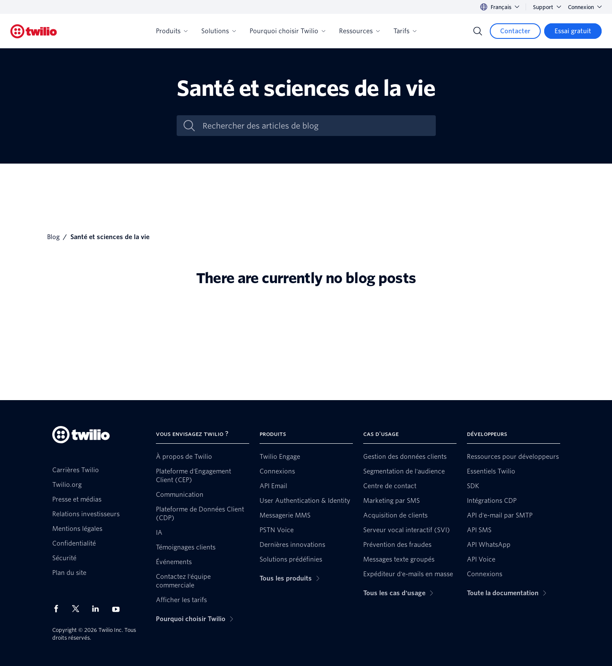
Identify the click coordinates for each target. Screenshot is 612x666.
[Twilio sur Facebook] (58, 608)
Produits (171, 31)
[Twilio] (33, 31)
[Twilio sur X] (78, 608)
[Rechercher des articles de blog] (315, 126)
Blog (53, 237)
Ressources (359, 31)
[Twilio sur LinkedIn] (98, 608)
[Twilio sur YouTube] (118, 609)
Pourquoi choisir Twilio (287, 31)
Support (547, 7)
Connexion (585, 7)
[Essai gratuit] (573, 31)
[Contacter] (515, 31)
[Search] (477, 31)
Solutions (218, 31)
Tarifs (404, 31)
